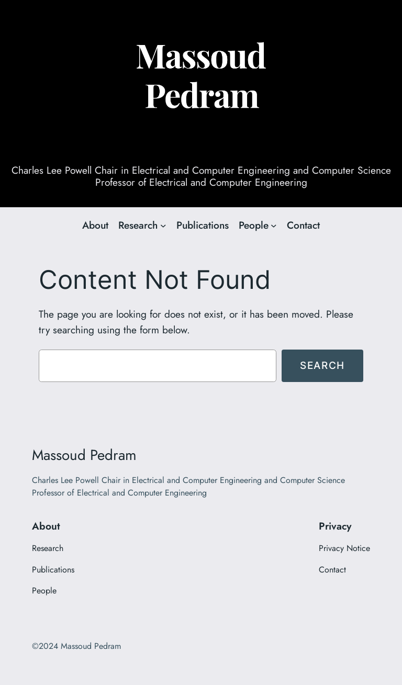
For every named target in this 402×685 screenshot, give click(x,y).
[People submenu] (274, 225)
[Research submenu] (163, 225)
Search (322, 365)
